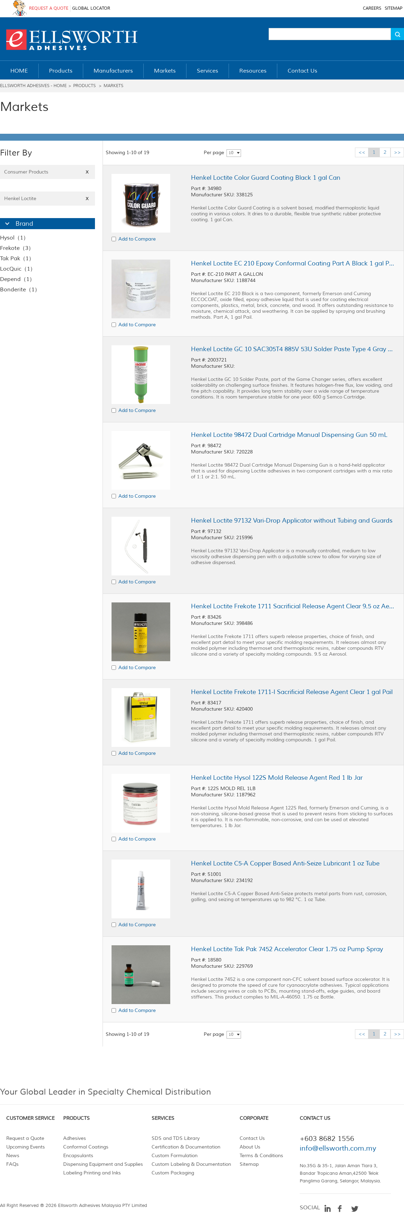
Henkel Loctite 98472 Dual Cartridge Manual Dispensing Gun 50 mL (289, 435)
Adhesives (74, 1138)
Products (84, 85)
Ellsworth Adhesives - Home (33, 85)
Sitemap (249, 1164)
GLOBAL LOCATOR (91, 8)
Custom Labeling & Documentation (191, 1164)
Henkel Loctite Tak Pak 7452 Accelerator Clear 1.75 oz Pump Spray (287, 949)
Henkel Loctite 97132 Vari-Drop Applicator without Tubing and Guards (292, 520)
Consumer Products (47, 172)
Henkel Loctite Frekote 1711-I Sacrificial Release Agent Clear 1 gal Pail (292, 692)
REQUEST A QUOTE (48, 8)
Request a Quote (25, 1138)
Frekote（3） (17, 248)
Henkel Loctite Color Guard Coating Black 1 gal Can (265, 177)
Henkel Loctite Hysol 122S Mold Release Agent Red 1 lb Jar (277, 777)
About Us (250, 1147)
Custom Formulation (175, 1156)
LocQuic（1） (18, 268)
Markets (113, 85)
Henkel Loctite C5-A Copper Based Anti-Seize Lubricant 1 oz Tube (285, 863)
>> (397, 152)
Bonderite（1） (20, 289)
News (12, 1156)
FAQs (12, 1164)
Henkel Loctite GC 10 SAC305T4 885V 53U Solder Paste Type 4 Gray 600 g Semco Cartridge (293, 349)
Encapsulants (78, 1156)
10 (231, 153)
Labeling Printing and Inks (92, 1173)
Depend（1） (17, 279)
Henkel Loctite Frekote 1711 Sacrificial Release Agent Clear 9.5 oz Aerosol (293, 606)
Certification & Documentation (186, 1147)
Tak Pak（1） (17, 258)
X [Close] (87, 172)
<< (361, 152)
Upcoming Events (25, 1147)
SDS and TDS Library (176, 1138)
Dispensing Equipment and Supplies (103, 1164)
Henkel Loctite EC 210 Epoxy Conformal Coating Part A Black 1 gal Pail (293, 263)
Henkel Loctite (47, 198)
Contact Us (252, 1138)
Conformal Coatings (85, 1147)
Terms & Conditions (261, 1156)
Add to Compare (137, 239)
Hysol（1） (14, 237)
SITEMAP (393, 8)
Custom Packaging (173, 1173)
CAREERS (372, 8)
